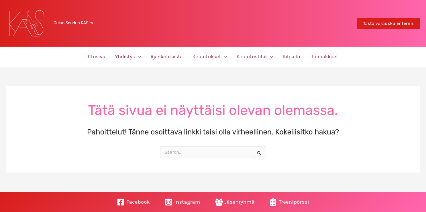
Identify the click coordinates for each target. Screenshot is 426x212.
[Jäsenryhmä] (235, 202)
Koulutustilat (254, 57)
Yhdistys (128, 57)
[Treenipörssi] (289, 202)
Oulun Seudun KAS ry (73, 23)
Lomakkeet (325, 57)
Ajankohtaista (166, 57)
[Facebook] (133, 202)
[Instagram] (182, 202)
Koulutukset (210, 57)
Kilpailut (292, 57)
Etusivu (96, 57)
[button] (388, 23)
